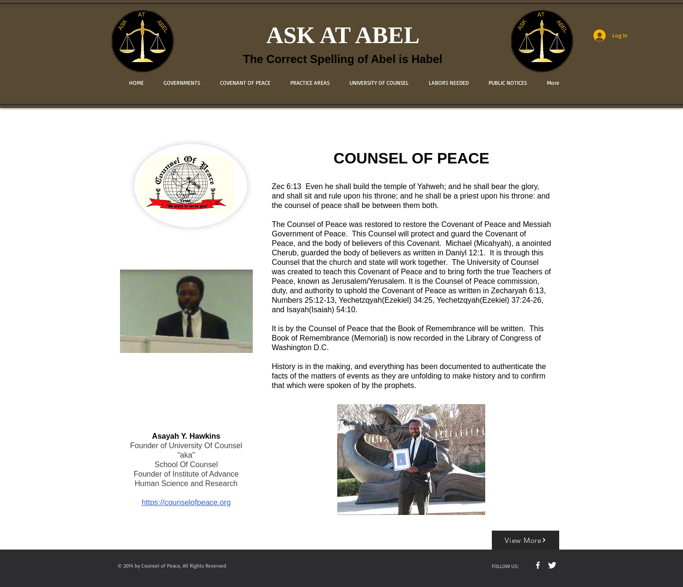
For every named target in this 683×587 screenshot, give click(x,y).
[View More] (525, 540)
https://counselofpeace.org (186, 502)
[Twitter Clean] (552, 565)
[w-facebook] (538, 565)
